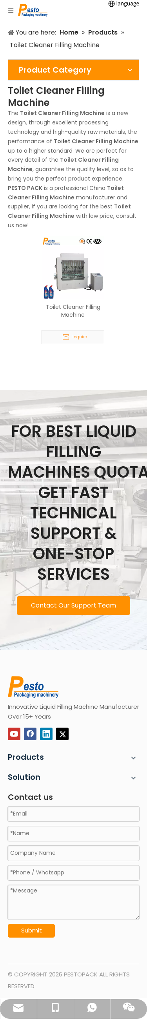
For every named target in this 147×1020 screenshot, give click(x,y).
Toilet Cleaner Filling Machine (73, 311)
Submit (31, 930)
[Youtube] (14, 734)
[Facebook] (30, 734)
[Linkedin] (46, 734)
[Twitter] (62, 734)
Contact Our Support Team (73, 605)
